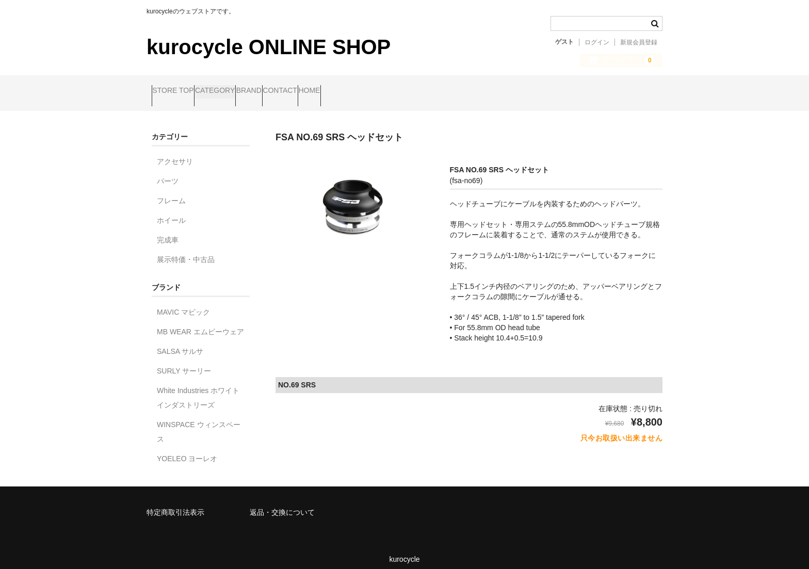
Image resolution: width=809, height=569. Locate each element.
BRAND (293, 91)
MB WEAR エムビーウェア (200, 323)
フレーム (171, 192)
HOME (394, 91)
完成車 (168, 231)
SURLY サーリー (184, 362)
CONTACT (344, 91)
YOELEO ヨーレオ (187, 450)
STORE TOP (178, 91)
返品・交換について (282, 503)
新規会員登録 (638, 42)
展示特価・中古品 (186, 251)
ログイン (597, 42)
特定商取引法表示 (175, 503)
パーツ (168, 172)
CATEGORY (240, 91)
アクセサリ (175, 153)
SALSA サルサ (180, 342)
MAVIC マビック (183, 303)
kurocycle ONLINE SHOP (269, 47)
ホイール (171, 211)
